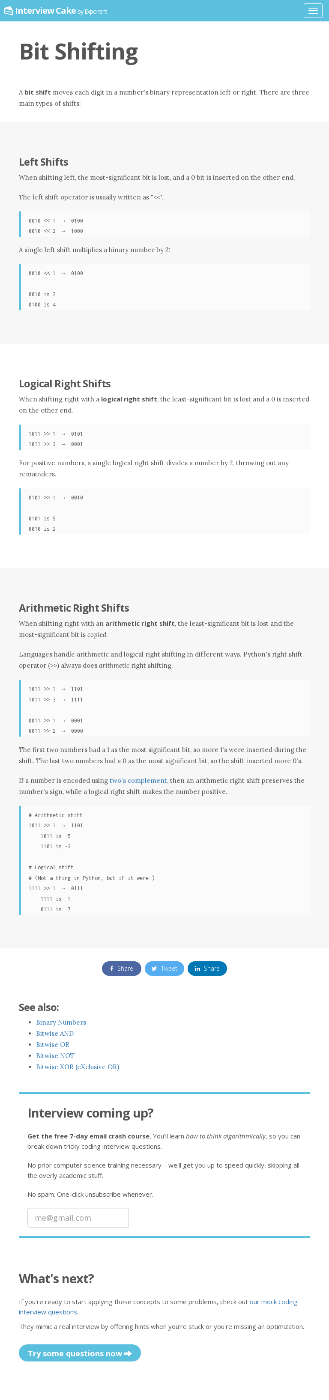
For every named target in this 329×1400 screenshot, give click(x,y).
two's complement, (140, 780)
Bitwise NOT (55, 1056)
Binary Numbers (61, 1022)
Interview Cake (61, 10)
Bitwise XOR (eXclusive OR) (77, 1067)
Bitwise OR (52, 1044)
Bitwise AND (55, 1033)
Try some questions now (80, 1353)
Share (121, 968)
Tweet (164, 968)
